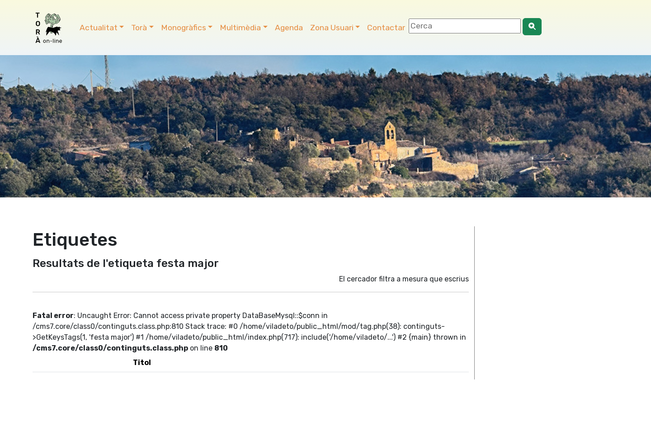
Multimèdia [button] (240, 27)
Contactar (386, 27)
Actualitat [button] (99, 27)
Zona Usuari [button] (332, 27)
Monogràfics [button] (183, 27)
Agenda (289, 27)
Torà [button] (139, 27)
